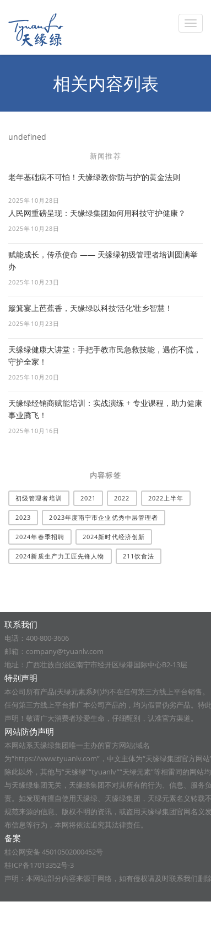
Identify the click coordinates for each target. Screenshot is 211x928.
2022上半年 (166, 498)
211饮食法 (139, 556)
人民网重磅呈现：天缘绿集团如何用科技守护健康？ (97, 213)
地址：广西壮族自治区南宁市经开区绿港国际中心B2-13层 (95, 664)
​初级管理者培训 (38, 498)
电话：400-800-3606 (36, 638)
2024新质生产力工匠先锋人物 (60, 556)
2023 (23, 517)
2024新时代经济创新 (114, 536)
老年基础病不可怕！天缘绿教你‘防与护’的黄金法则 (94, 177)
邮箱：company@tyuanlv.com (54, 651)
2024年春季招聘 (39, 536)
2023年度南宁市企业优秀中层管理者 (103, 517)
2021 (88, 498)
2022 (121, 498)
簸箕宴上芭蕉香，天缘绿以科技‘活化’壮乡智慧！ (90, 308)
